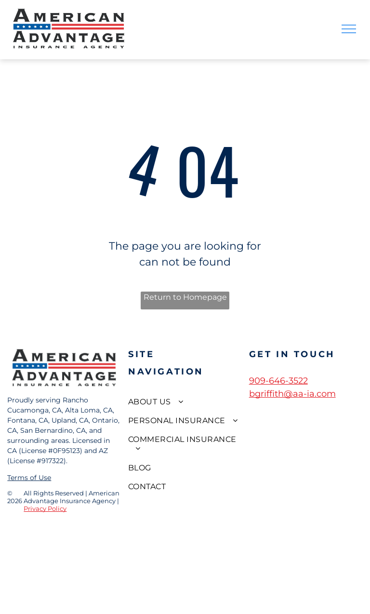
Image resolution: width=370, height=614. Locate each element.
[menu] (348, 28)
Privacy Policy (45, 508)
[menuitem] (185, 401)
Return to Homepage (185, 297)
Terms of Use (29, 477)
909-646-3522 (278, 380)
